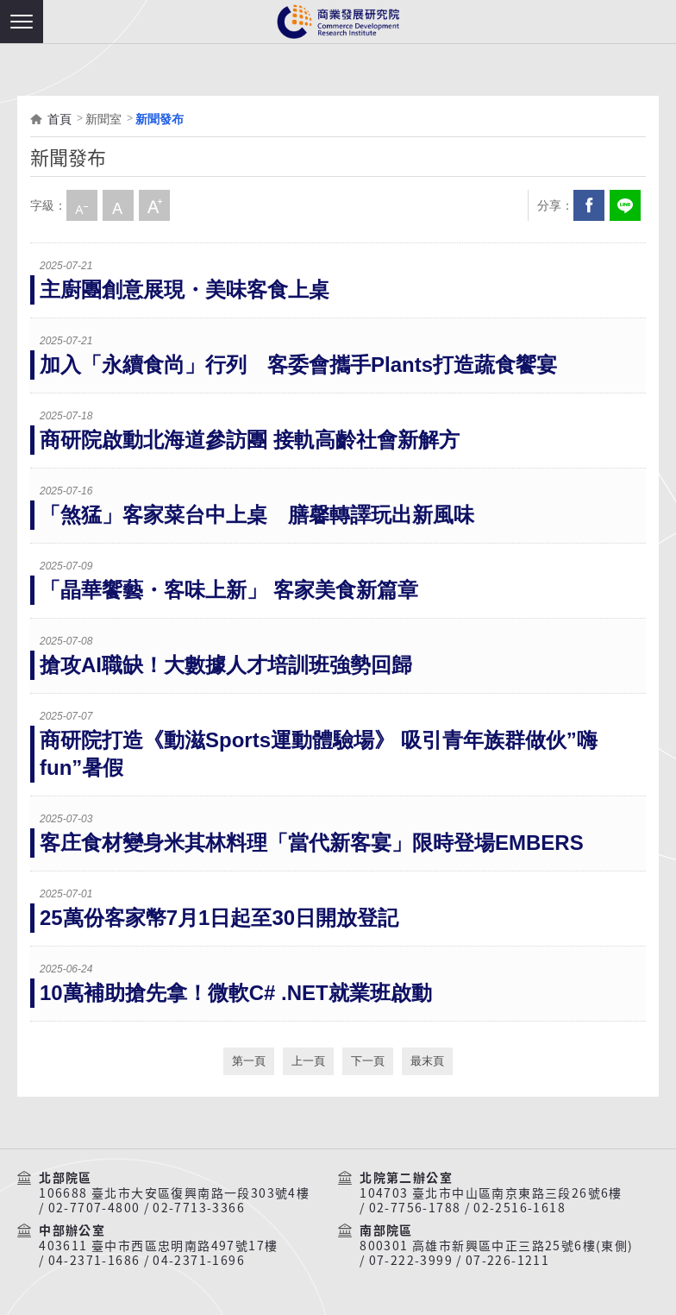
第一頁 (249, 1060)
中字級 (118, 205)
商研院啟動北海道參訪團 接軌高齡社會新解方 (250, 439)
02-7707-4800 (94, 1208)
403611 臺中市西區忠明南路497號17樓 (158, 1246)
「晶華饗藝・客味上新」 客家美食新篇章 (229, 589)
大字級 (154, 205)
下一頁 (368, 1060)
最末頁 (427, 1060)
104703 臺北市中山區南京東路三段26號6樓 (491, 1193)
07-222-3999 (411, 1260)
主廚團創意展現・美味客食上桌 (184, 289)
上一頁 (308, 1060)
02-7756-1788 (415, 1208)
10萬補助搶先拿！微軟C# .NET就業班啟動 (236, 992)
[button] (21, 21)
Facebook (588, 205)
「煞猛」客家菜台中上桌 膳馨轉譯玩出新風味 (257, 514)
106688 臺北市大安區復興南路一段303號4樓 (174, 1193)
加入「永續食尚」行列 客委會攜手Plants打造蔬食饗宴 (298, 364)
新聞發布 (159, 119)
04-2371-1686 (94, 1260)
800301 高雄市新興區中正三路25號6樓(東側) (496, 1246)
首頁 (59, 119)
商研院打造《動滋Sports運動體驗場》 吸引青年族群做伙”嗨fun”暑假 (319, 753)
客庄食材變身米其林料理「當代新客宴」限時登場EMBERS (312, 842)
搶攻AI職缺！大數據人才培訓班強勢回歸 (226, 664)
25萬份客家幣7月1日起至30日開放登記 (219, 917)
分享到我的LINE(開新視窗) (625, 205)
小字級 (81, 205)
